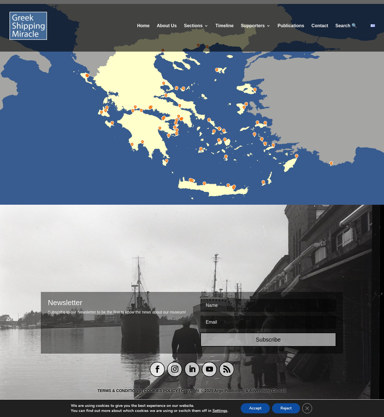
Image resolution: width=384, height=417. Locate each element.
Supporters (253, 26)
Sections (193, 26)
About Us (167, 26)
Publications (291, 26)
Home (143, 26)
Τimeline (225, 26)
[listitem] (86, 76)
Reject (286, 408)
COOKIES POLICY (161, 390)
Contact (320, 26)
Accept (255, 408)
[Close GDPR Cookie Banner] (307, 408)
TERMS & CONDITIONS (119, 390)
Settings (219, 410)
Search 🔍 (346, 26)
